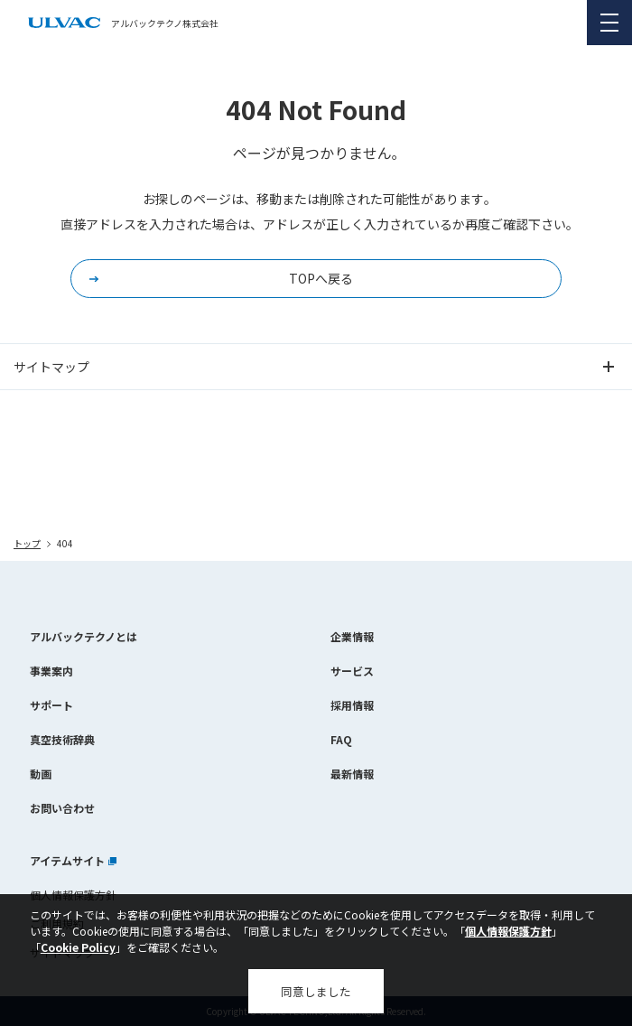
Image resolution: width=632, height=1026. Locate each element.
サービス (352, 670)
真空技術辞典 (62, 739)
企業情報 (352, 636)
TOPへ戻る (321, 278)
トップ (27, 543)
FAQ (341, 739)
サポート (51, 705)
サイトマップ (51, 368)
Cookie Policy (78, 947)
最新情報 (352, 773)
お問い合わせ (62, 808)
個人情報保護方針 (508, 930)
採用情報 (352, 705)
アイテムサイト (73, 860)
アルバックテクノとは (83, 636)
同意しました (316, 991)
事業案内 (51, 670)
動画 (40, 773)
